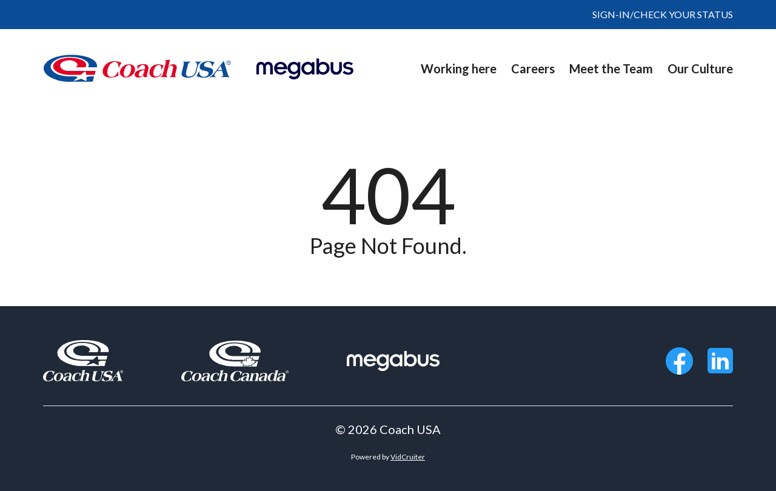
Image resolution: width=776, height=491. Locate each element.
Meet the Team (611, 68)
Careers (533, 68)
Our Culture (700, 68)
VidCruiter (407, 456)
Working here (459, 68)
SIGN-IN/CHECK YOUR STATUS (662, 14)
